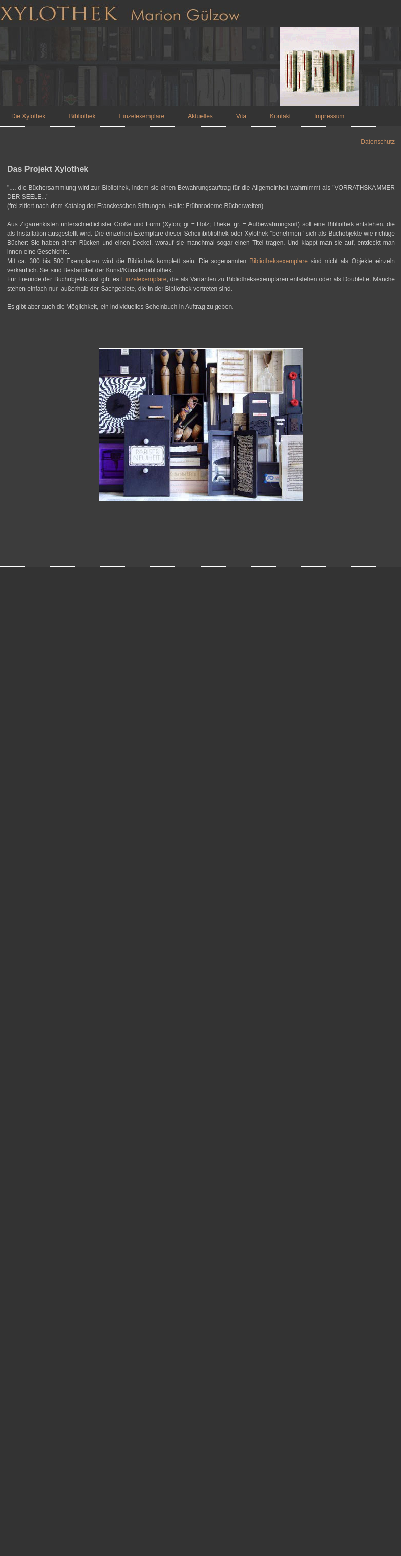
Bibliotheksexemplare (278, 261)
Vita (241, 116)
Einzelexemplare (141, 116)
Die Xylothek (28, 116)
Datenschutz (378, 141)
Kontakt (280, 116)
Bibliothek (82, 116)
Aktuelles (200, 116)
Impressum (329, 116)
